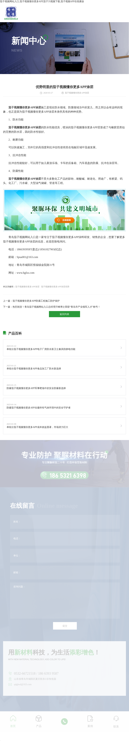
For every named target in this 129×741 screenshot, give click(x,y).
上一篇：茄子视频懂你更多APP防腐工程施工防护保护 (31, 301)
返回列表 (64, 314)
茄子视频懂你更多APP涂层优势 (55, 286)
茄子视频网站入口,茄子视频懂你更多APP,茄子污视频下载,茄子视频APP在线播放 (42, 1)
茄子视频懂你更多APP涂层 (27, 286)
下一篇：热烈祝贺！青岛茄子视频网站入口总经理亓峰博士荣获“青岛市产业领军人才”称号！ (51, 307)
